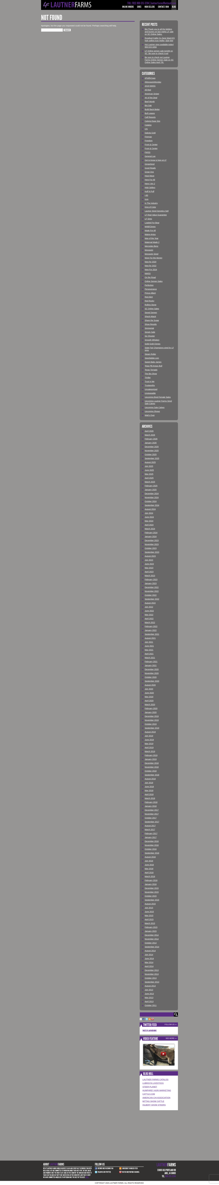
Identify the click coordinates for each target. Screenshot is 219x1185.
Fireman (148, 137)
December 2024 (152, 493)
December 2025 (152, 447)
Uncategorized (151, 389)
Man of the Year (151, 238)
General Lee (150, 156)
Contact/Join (163, 6)
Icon (146, 199)
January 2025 (151, 490)
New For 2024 (151, 269)
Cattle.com (148, 1094)
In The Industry (151, 203)
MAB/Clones (150, 227)
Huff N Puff (149, 191)
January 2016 (151, 884)
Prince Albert (150, 293)
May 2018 (149, 790)
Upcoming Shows (152, 411)
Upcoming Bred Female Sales (158, 397)
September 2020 (152, 681)
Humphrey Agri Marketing (156, 1090)
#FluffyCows (150, 78)
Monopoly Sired (151, 254)
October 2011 (151, 1005)
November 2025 (152, 450)
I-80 (146, 195)
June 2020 (149, 693)
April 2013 (149, 1001)
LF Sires (148, 219)
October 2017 (151, 818)
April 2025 (149, 478)
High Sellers (150, 6)
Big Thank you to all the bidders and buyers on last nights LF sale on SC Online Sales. (159, 31)
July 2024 (149, 513)
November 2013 (152, 974)
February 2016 (151, 880)
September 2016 (152, 853)
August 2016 (150, 857)
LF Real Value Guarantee (156, 215)
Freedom (149, 141)
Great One (149, 172)
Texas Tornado (151, 370)
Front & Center (151, 144)
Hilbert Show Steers (154, 1105)
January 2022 (151, 630)
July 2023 (149, 560)
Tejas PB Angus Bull (153, 366)
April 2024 (149, 525)
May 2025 (149, 474)
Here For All (150, 180)
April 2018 (149, 794)
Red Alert (149, 297)
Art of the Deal (151, 98)
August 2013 (150, 986)
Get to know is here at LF (155, 160)
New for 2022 (150, 266)
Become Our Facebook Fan (105, 1168)
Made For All (150, 230)
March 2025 (150, 482)
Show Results (151, 324)
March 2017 (150, 829)
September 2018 (152, 775)
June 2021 (149, 646)
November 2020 (152, 673)
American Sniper (152, 94)
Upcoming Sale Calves (155, 407)
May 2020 (149, 697)
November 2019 (152, 720)
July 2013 (149, 990)
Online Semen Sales (154, 281)
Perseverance (151, 289)
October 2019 (151, 724)
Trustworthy (150, 385)
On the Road (150, 277)
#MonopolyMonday (153, 82)
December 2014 (152, 935)
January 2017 (151, 837)
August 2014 (150, 951)
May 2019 (149, 744)
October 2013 (151, 978)
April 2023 (149, 572)
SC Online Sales (152, 309)
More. (87, 1177)
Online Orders (128, 6)
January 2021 (151, 665)
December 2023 (152, 540)
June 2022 (149, 611)
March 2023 (150, 575)
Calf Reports (150, 117)
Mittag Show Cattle (153, 1101)
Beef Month (150, 101)
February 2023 (151, 579)
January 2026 (151, 443)
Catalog (148, 125)
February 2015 (151, 927)
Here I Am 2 (150, 184)
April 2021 (149, 654)
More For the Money (153, 258)
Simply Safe (150, 332)
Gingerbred (149, 164)
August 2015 (150, 904)
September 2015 (152, 900)
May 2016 (149, 869)
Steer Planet (149, 1087)
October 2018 (151, 771)
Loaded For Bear (152, 223)
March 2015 (150, 923)
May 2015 (149, 915)
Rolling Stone (150, 305)
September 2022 (152, 599)
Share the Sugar (152, 320)
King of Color (150, 207)
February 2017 (151, 833)
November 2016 (152, 845)
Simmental (149, 328)
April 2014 (149, 966)
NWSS (148, 273)
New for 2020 (150, 262)
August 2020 (150, 685)
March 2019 (150, 751)
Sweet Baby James (153, 362)
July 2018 (149, 783)
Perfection (149, 285)
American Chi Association (156, 1098)
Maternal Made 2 (152, 242)
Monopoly (149, 250)
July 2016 (149, 861)
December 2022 (152, 587)
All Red (148, 90)
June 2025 (149, 470)
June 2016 (149, 865)
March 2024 (150, 529)
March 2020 (150, 704)
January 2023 (151, 583)
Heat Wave (149, 176)
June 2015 (149, 912)
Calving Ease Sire (152, 121)
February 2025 (151, 486)
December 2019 (152, 716)
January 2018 (151, 806)
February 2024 (151, 533)
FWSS (147, 152)
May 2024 (149, 521)
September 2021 (152, 634)
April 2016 (149, 872)
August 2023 (150, 556)
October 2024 (151, 501)
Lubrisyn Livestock (153, 1083)
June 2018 (149, 786)
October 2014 (151, 943)
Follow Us (169, 1024)
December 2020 (152, 669)
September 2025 (152, 458)
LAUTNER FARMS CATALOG (155, 1079)
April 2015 (149, 919)
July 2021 (149, 642)
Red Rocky (149, 301)
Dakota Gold (150, 133)
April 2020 (149, 701)
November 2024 (152, 497)
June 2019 (149, 740)
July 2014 (149, 954)
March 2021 (150, 658)
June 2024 (149, 517)
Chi (146, 129)
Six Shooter (150, 336)
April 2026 (149, 431)
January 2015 (151, 931)
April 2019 (149, 747)
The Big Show (151, 374)
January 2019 (151, 759)
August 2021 (150, 638)
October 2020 (151, 677)
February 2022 (151, 626)
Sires (139, 6)
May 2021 (149, 650)
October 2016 (151, 849)
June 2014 (149, 958)
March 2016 (150, 876)
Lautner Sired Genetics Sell (156, 211)
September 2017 (152, 822)
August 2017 (150, 826)
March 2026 (150, 435)
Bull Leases (150, 113)
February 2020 (151, 708)
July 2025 (149, 466)
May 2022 (149, 615)
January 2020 (151, 712)
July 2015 (149, 908)
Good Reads (150, 168)
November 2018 (152, 767)
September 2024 (152, 505)
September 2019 (152, 728)
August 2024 (150, 509)
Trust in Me (149, 381)
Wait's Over (150, 415)
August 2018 (150, 779)
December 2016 (152, 841)
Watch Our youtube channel (130, 1172)
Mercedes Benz (151, 246)
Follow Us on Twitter (104, 1172)
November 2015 (152, 892)
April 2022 (149, 618)
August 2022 (150, 603)
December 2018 (152, 763)
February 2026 (151, 439)
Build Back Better (152, 109)
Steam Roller (150, 354)
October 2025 (151, 454)
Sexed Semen (151, 312)
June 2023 (149, 564)
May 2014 (149, 962)
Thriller (148, 377)
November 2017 (152, 814)
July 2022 (149, 607)
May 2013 (149, 997)
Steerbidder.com (152, 358)
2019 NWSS (150, 86)
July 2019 (149, 736)
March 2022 (150, 622)
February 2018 (151, 802)
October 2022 (151, 595)
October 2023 (151, 548)
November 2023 (152, 544)
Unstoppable (150, 393)
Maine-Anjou (150, 234)
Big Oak (148, 105)
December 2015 (152, 888)
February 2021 (151, 661)
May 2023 (149, 568)
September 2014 (152, 947)
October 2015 (151, 896)
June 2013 (149, 994)
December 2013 (152, 970)
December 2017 (152, 810)
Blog (174, 6)
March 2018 (150, 798)
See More (170, 1038)
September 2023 (152, 552)
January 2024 (151, 536)
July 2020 (149, 689)
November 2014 (152, 939)
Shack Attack (150, 316)
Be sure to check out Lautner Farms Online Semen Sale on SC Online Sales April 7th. (159, 59)
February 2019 (151, 755)
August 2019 (150, 732)
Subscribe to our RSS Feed (130, 1168)
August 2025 (150, 462)
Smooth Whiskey (152, 340)
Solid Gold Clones (152, 344)
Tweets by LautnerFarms (149, 1030)
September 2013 (152, 982)
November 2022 (152, 591)
